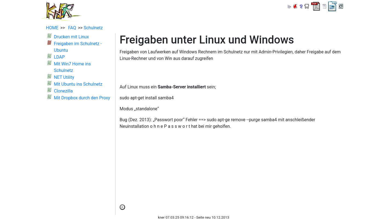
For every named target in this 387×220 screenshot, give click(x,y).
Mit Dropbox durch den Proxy (82, 97)
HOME (52, 27)
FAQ (71, 27)
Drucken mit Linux (71, 36)
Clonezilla (63, 91)
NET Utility (64, 77)
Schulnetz (93, 27)
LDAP (59, 57)
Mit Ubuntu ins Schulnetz (78, 84)
